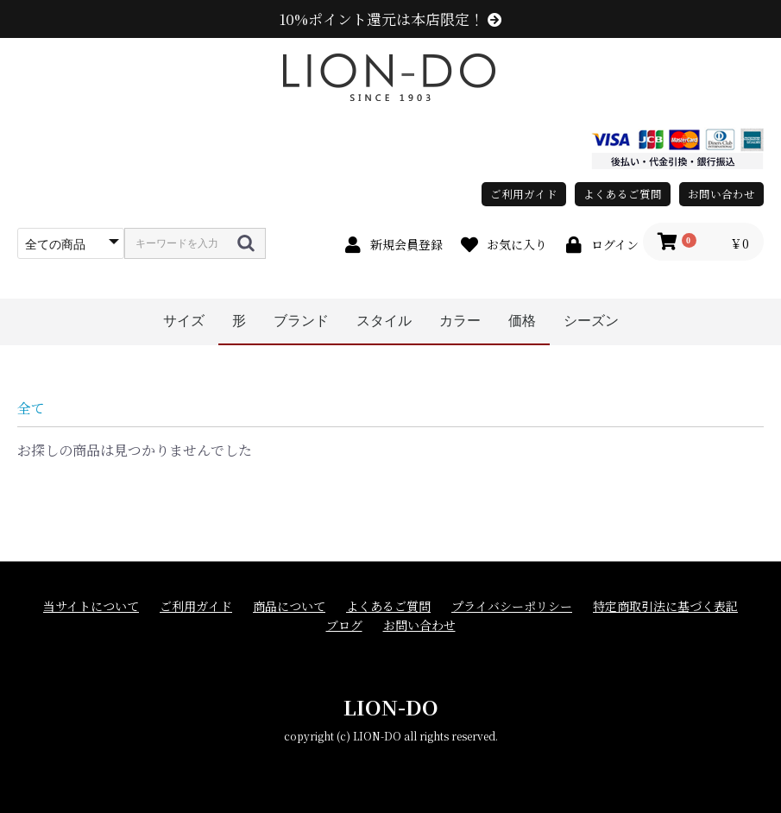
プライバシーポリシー (511, 606)
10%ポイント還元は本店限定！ (390, 19)
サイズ (184, 320)
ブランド (301, 320)
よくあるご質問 (622, 194)
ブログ (344, 625)
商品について (289, 606)
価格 (522, 320)
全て (31, 408)
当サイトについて (91, 606)
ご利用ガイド (523, 194)
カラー (460, 320)
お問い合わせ (721, 194)
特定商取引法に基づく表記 (665, 606)
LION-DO (390, 706)
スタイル (384, 320)
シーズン (591, 320)
